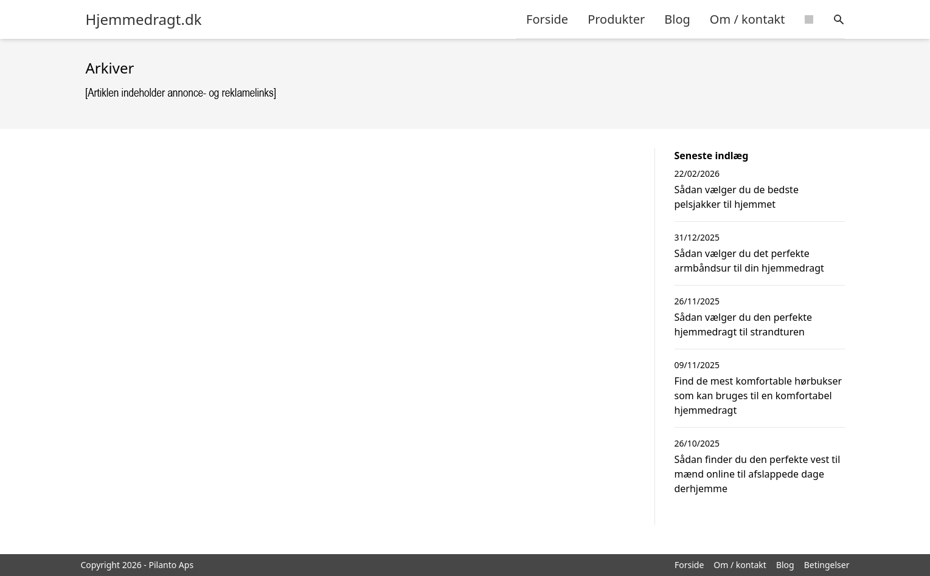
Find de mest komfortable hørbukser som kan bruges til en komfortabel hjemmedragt (758, 395)
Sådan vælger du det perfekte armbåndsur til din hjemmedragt (749, 261)
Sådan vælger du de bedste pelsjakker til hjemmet (737, 197)
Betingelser (827, 565)
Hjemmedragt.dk (144, 19)
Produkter (616, 19)
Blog (677, 19)
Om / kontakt (747, 19)
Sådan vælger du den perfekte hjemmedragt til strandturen (743, 324)
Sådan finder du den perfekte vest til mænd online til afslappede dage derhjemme (758, 474)
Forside (547, 19)
